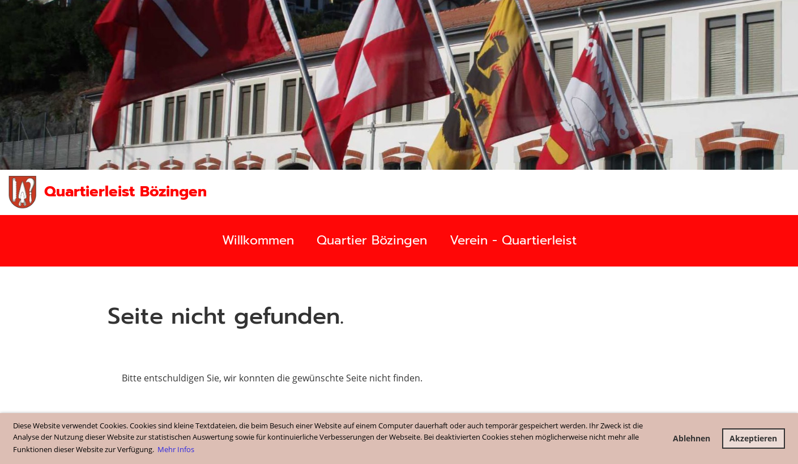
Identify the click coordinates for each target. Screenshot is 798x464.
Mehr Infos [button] (175, 449)
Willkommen (258, 240)
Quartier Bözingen (372, 240)
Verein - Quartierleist (513, 240)
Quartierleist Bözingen (125, 192)
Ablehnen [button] (691, 438)
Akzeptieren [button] (753, 438)
